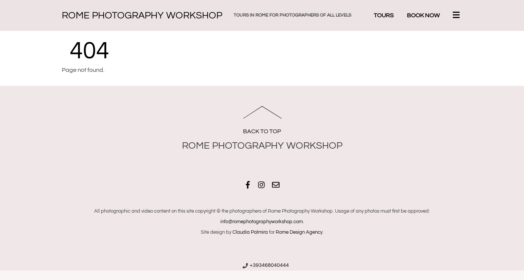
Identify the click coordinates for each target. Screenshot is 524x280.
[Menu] (458, 16)
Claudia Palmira (250, 232)
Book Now (423, 15)
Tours (384, 15)
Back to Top (262, 131)
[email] (275, 184)
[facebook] (248, 184)
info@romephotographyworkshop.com (261, 221)
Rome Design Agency (299, 232)
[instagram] (262, 184)
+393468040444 (269, 265)
